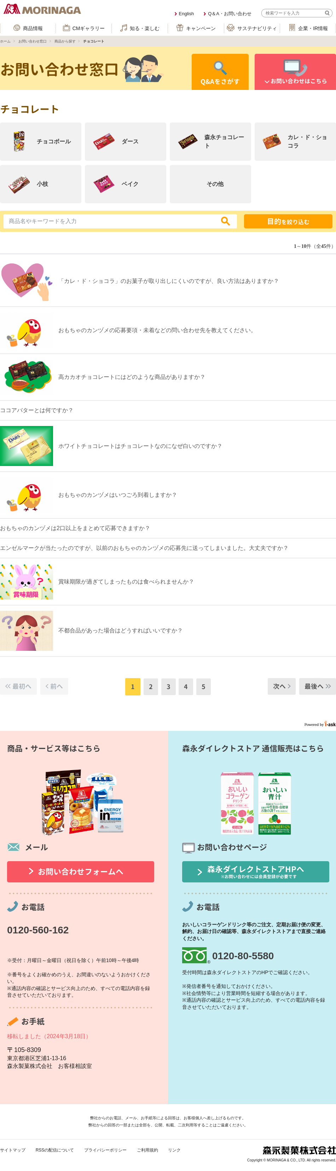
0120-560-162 (38, 930)
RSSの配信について (55, 1150)
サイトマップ (12, 1150)
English (186, 13)
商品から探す (65, 41)
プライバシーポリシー (105, 1150)
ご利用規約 (147, 1150)
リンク (174, 1150)
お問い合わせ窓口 (32, 41)
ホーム (5, 41)
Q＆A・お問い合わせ (229, 13)
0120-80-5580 (243, 955)
